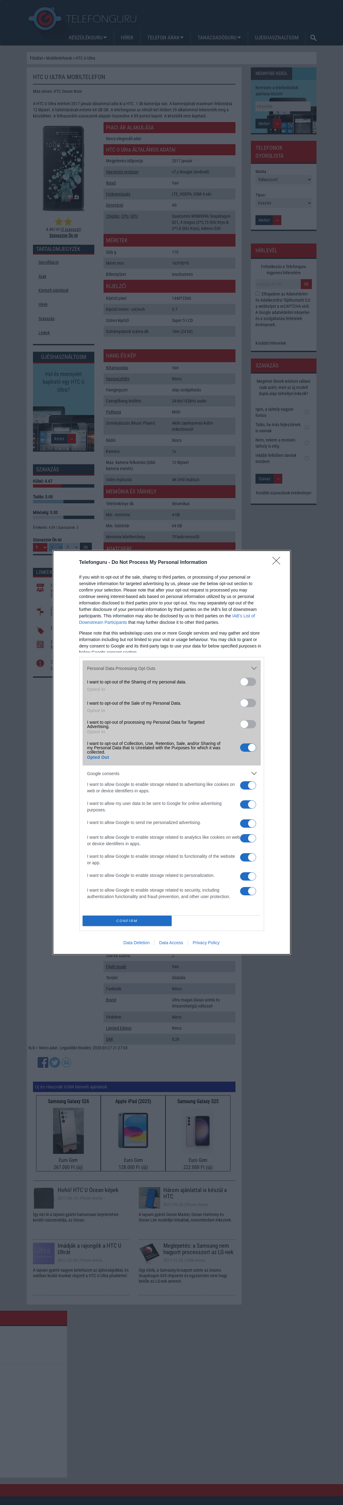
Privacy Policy (206, 942)
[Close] (278, 562)
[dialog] (171, 752)
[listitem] (171, 668)
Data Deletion (137, 942)
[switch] (248, 682)
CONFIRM (127, 921)
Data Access (171, 942)
